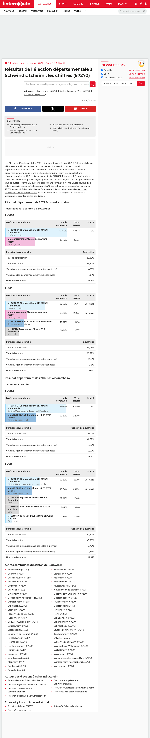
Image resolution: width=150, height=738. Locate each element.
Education (52, 11)
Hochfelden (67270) (17, 642)
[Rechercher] (132, 11)
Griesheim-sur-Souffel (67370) (23, 634)
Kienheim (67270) (17, 666)
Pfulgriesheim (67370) (65, 601)
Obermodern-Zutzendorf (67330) (70, 594)
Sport (63, 3)
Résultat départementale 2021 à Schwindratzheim (23, 126)
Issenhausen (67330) (18, 658)
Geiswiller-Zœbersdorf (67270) (23, 622)
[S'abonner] (123, 83)
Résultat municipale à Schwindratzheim (74, 687)
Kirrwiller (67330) (16, 670)
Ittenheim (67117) (16, 662)
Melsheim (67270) (63, 577)
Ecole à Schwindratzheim (20, 710)
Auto (109, 3)
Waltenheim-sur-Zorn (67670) (75, 91)
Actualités (45, 3)
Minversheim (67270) (46, 91)
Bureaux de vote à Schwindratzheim (67, 125)
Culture (78, 3)
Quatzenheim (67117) (64, 606)
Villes (77, 11)
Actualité (106, 70)
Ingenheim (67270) (17, 654)
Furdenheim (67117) (17, 618)
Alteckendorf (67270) (18, 569)
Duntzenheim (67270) (19, 601)
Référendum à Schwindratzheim (70, 691)
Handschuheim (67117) (19, 638)
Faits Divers (37, 11)
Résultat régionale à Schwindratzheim (27, 684)
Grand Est (50, 63)
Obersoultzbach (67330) (66, 597)
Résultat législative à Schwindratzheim (27, 695)
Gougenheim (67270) (18, 626)
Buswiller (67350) (16, 589)
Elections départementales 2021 (26, 63)
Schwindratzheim (59, 128)
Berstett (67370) (16, 573)
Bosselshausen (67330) (19, 577)
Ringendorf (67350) (63, 610)
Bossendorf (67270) (17, 581)
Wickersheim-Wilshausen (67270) (71, 646)
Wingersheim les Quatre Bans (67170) (73, 658)
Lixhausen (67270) (63, 573)
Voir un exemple (137, 70)
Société (23, 11)
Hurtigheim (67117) (17, 650)
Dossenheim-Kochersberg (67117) (25, 597)
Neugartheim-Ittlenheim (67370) (70, 589)
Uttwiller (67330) (62, 638)
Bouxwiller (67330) (17, 585)
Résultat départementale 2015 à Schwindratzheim (23, 131)
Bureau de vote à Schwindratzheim (25, 680)
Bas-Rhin (62, 63)
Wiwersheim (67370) (64, 666)
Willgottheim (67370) (64, 650)
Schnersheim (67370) (65, 626)
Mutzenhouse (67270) (35, 94)
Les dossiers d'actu (111, 77)
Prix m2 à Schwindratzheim (68, 706)
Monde (66, 11)
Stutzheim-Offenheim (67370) (69, 630)
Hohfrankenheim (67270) (20, 646)
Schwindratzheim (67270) (21, 706)
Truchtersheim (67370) (65, 634)
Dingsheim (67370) (17, 594)
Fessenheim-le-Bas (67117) (21, 614)
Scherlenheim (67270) (65, 622)
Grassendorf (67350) (18, 630)
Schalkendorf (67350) (64, 618)
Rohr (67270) (60, 614)
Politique (9, 11)
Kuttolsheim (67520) (64, 569)
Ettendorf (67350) (16, 610)
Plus (122, 3)
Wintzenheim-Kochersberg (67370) (72, 662)
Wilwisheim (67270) (64, 654)
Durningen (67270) (17, 606)
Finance (94, 3)
